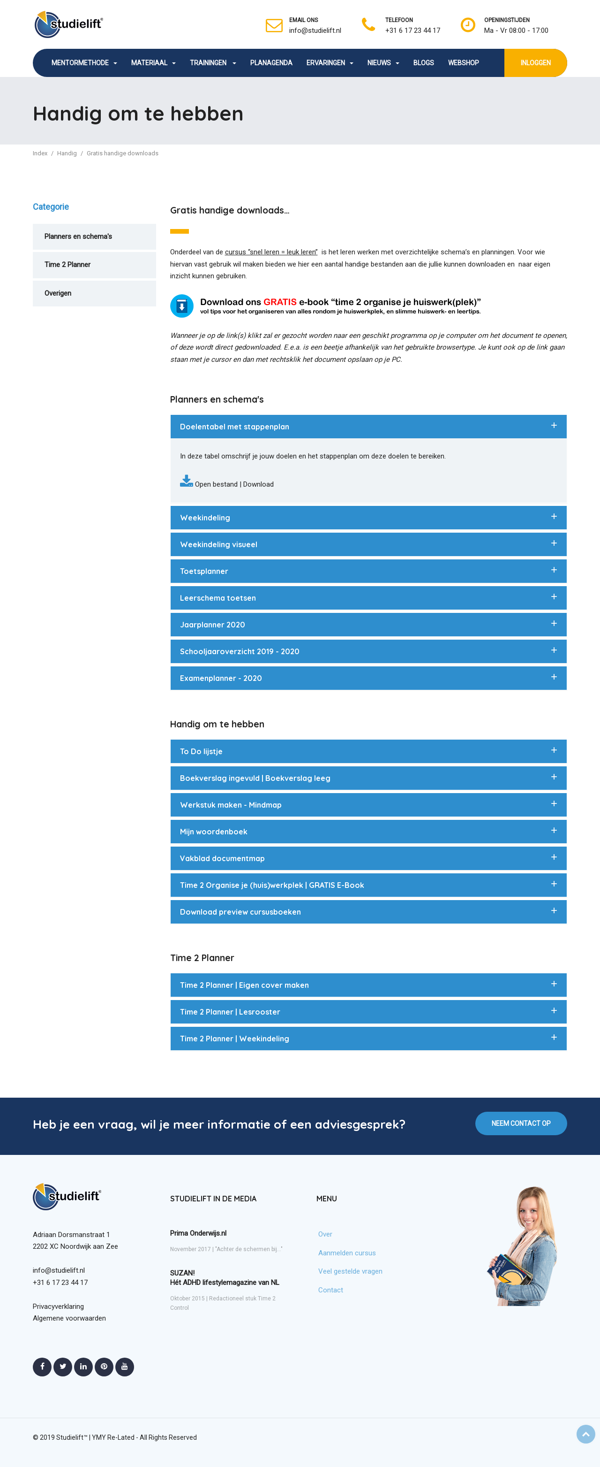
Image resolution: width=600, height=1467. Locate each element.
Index (40, 153)
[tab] (369, 426)
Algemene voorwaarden (69, 1318)
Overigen (58, 293)
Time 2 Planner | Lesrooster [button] (230, 1011)
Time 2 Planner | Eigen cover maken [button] (244, 985)
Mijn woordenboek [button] (214, 831)
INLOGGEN (536, 63)
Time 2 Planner (67, 264)
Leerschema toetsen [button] (218, 598)
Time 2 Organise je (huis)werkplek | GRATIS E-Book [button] (272, 885)
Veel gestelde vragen (350, 1271)
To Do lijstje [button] (201, 751)
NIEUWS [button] (383, 63)
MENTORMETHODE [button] (84, 63)
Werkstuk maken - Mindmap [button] (231, 805)
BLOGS (423, 63)
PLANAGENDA (271, 63)
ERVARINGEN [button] (330, 63)
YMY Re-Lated (113, 1437)
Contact (330, 1290)
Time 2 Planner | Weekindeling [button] (234, 1038)
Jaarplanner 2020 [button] (212, 624)
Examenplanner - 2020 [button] (221, 678)
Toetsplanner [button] (204, 571)
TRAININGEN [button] (213, 63)
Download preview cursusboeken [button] (240, 912)
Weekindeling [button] (205, 517)
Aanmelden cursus (347, 1253)
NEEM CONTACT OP (521, 1123)
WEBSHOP (463, 63)
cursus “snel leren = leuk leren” (271, 252)
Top (586, 1434)
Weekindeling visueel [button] (218, 544)
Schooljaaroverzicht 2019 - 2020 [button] (240, 651)
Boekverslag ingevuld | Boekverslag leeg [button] (255, 778)
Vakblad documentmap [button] (222, 858)
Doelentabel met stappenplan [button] (234, 426)
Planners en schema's (78, 236)
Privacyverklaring (58, 1306)
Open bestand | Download (233, 484)
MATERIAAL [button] (153, 63)
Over (325, 1234)
